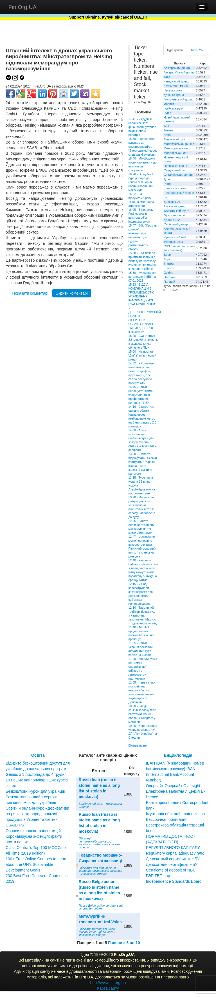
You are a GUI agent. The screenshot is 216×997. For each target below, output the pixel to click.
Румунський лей (175, 237)
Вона (167, 134)
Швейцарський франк (179, 192)
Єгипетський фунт (176, 210)
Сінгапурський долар (178, 174)
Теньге (168, 130)
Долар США (172, 219)
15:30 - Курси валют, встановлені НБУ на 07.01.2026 (142, 276)
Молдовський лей (176, 152)
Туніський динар (175, 206)
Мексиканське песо (177, 148)
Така (167, 77)
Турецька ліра (173, 241)
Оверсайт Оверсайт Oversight (173, 785)
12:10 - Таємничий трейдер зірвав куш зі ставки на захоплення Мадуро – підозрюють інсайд (142, 615)
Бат (166, 197)
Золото (169, 268)
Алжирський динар (177, 68)
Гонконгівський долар (179, 99)
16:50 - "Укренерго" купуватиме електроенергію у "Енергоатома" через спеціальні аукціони (142, 146)
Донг (167, 179)
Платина (170, 277)
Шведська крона (175, 188)
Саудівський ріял (175, 170)
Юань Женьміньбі (176, 86)
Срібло (168, 272)
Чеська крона (173, 90)
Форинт (169, 104)
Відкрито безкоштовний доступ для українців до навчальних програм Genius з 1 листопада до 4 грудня (38, 769)
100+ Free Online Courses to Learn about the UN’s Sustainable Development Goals (37, 864)
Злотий (169, 263)
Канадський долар (176, 81)
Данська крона (174, 95)
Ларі (167, 259)
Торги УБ (196, 50)
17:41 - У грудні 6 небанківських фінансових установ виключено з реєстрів (142, 126)
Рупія (167, 113)
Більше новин (137, 745)
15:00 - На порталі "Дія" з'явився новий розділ (142, 355)
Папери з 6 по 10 (124, 942)
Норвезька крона (175, 165)
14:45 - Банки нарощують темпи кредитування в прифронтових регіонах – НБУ (140, 394)
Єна (166, 125)
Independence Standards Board (174, 881)
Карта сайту (108, 988)
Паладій (169, 281)
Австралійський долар (179, 72)
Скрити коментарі (72, 293)
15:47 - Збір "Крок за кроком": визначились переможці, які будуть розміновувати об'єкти (142, 237)
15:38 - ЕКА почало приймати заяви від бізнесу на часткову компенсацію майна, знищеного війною (142, 260)
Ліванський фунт (175, 139)
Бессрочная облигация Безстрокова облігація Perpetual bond (175, 825)
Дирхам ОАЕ (172, 201)
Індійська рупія (174, 108)
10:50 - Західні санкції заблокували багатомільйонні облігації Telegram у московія (142, 713)
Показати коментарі (30, 293)
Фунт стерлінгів (174, 215)
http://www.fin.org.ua (108, 982)
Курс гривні (175, 50)
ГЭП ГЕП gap (158, 875)
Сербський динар (176, 224)
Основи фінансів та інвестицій (33, 830)
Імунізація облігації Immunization (175, 814)
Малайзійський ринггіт (179, 143)
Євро (167, 254)
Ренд (167, 183)
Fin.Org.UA (22, 7)
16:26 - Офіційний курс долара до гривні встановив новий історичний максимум (140, 182)
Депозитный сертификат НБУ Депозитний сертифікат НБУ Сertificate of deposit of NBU (173, 864)
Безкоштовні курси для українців (35, 791)
